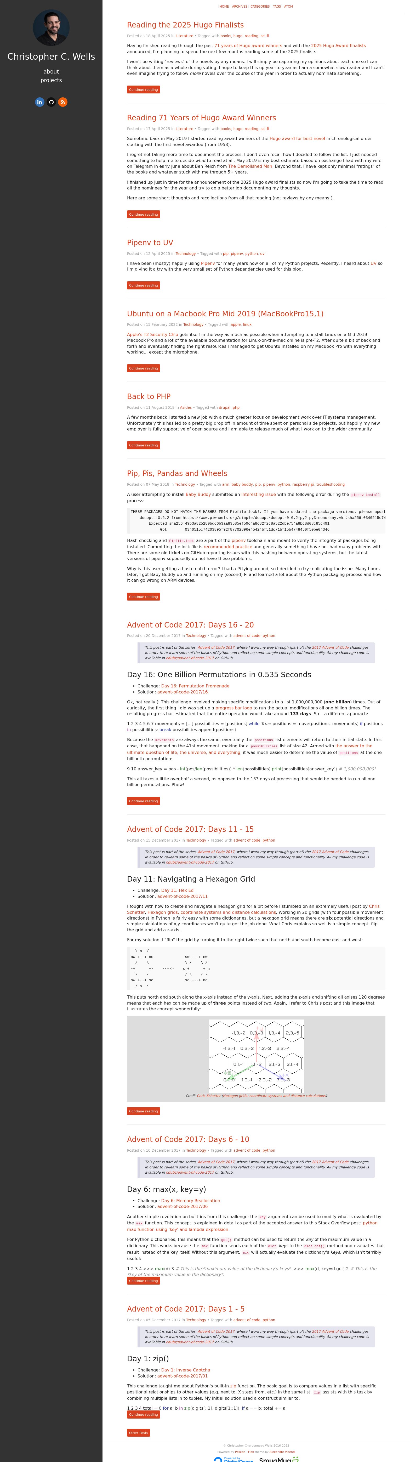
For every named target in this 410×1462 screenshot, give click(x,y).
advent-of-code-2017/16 (182, 690)
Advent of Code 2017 (216, 646)
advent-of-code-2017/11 (182, 893)
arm (225, 484)
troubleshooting (330, 484)
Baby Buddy (198, 494)
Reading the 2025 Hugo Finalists (185, 25)
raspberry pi (303, 484)
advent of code (247, 634)
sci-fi (265, 36)
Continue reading (143, 90)
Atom (288, 6)
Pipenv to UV (150, 242)
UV (374, 263)
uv (262, 253)
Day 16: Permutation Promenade (195, 684)
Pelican (240, 1446)
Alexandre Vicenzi (282, 1446)
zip (233, 1380)
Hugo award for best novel (297, 138)
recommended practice (228, 545)
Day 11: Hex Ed (177, 887)
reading (251, 36)
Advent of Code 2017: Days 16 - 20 (190, 624)
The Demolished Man (250, 166)
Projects (51, 80)
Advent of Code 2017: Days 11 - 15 (190, 826)
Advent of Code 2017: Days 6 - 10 (188, 1137)
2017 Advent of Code (330, 646)
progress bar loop (233, 706)
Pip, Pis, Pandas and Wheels (177, 473)
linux (247, 324)
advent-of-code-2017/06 (182, 1203)
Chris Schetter (208, 1093)
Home (225, 6)
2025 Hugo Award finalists (338, 45)
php (236, 407)
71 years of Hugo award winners (248, 45)
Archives (239, 6)
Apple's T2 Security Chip (152, 334)
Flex (251, 1446)
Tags (277, 6)
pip (226, 253)
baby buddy (242, 484)
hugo (238, 36)
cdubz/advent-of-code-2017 (190, 657)
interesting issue (258, 494)
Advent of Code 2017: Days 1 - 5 (186, 1303)
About (51, 72)
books (225, 36)
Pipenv (208, 263)
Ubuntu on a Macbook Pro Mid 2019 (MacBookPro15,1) (225, 314)
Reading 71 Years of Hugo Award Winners (201, 118)
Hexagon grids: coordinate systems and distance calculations (211, 909)
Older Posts (138, 1427)
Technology (186, 253)
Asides (186, 407)
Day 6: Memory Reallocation (190, 1198)
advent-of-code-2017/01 (182, 1370)
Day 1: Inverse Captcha (185, 1364)
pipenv (237, 253)
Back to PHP (148, 396)
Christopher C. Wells (51, 57)
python (251, 253)
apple (236, 324)
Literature (184, 36)
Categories (260, 6)
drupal (224, 407)
